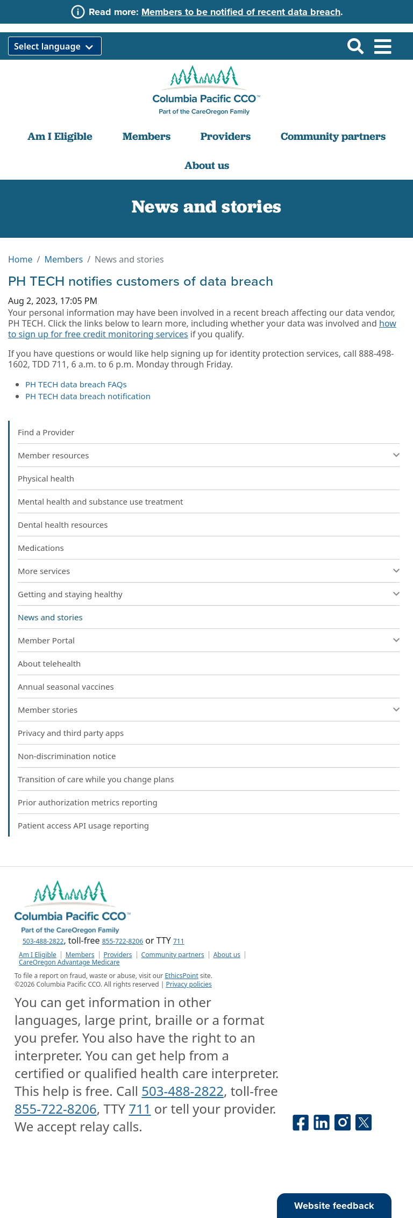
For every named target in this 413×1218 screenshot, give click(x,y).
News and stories (50, 617)
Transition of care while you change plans (96, 779)
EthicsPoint (181, 975)
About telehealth (49, 663)
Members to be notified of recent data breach (240, 12)
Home (20, 259)
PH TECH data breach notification (88, 396)
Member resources (53, 455)
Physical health (46, 478)
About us (206, 165)
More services (44, 570)
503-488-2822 (43, 941)
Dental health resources (63, 524)
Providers (226, 136)
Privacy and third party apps (71, 732)
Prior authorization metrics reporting (88, 802)
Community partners (333, 136)
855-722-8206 (122, 941)
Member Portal (46, 640)
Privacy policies (188, 984)
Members (146, 136)
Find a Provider (46, 432)
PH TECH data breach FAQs (76, 384)
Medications (41, 547)
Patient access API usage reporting (83, 825)
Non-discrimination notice (67, 755)
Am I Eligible (59, 136)
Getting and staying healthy (70, 594)
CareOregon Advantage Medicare (69, 962)
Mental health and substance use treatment (100, 501)
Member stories (47, 709)
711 (178, 941)
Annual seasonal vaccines (66, 686)
